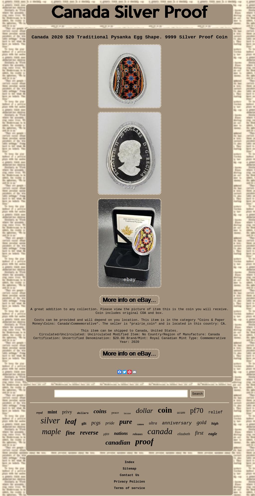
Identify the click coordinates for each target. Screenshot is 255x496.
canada (159, 431)
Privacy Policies (129, 482)
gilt (83, 423)
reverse (89, 432)
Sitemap (129, 469)
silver (50, 420)
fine (70, 433)
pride (110, 423)
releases (137, 434)
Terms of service (129, 488)
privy (67, 411)
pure (125, 421)
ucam (181, 412)
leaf (71, 421)
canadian (117, 442)
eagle (212, 434)
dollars (82, 413)
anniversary (177, 423)
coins (100, 411)
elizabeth (183, 434)
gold (201, 422)
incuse (127, 413)
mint (52, 411)
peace (115, 412)
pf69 (106, 434)
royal (39, 412)
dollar (144, 410)
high (214, 423)
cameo (140, 424)
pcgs (96, 422)
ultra (153, 423)
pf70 (196, 410)
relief (215, 412)
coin (165, 409)
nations (121, 433)
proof (144, 441)
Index (129, 462)
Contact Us (129, 475)
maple (51, 431)
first (199, 433)
